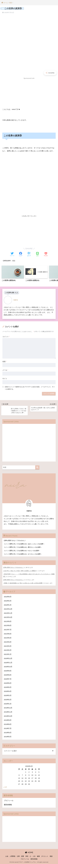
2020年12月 (8, 658)
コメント (6, 336)
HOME (29, 852)
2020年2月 (7, 700)
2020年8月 (7, 675)
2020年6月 (7, 683)
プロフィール (8, 800)
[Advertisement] (29, 93)
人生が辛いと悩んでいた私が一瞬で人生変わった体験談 (19, 570)
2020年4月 (7, 691)
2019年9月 (7, 720)
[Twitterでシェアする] (12, 254)
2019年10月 (8, 716)
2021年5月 (7, 638)
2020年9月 (7, 671)
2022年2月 (7, 601)
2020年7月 (7, 679)
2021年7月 (7, 630)
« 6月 (5, 787)
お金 (6, 856)
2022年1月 (7, 605)
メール (5, 370)
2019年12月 (8, 708)
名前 (4, 361)
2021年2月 (7, 650)
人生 (34, 856)
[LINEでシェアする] (37, 254)
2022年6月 (7, 597)
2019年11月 (8, 712)
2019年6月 (7, 733)
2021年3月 (7, 646)
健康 (38, 856)
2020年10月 (8, 667)
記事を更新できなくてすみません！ (13, 567)
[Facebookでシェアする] (20, 254)
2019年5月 (7, 737)
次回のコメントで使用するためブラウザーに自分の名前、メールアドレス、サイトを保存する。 (30, 388)
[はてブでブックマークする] (29, 254)
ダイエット (44, 856)
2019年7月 (7, 728)
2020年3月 (7, 695)
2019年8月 (7, 724)
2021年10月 (8, 617)
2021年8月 (7, 625)
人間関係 (12, 856)
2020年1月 (7, 704)
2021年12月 (8, 609)
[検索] (37, 467)
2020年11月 (8, 663)
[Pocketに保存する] (46, 254)
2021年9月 (7, 621)
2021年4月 (7, 642)
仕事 (18, 856)
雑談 (13, 261)
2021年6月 (7, 634)
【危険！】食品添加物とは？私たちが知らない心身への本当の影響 (22, 583)
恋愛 (22, 856)
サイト (4, 378)
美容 (26, 856)
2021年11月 (8, 613)
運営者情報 (8, 805)
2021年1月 (7, 654)
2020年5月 (7, 687)
